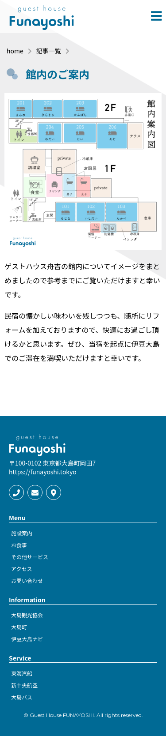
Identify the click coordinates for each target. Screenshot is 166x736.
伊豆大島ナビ (27, 638)
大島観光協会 (27, 615)
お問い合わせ (27, 580)
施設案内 (21, 533)
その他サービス (29, 556)
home (15, 50)
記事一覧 (48, 50)
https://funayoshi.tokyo (43, 471)
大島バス (21, 697)
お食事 (19, 544)
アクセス (21, 568)
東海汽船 (21, 673)
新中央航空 (24, 685)
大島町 (19, 627)
